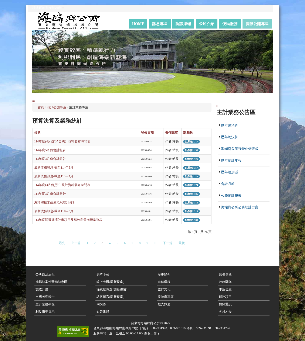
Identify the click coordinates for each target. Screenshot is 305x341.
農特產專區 (166, 296)
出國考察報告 (45, 296)
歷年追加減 (229, 172)
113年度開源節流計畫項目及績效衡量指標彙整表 (68, 220)
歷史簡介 (164, 274)
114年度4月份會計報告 (50, 159)
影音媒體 (102, 311)
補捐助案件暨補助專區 (51, 282)
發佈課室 (171, 132)
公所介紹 (206, 24)
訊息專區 (159, 24)
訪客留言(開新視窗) (110, 296)
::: (63, 8)
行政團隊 (225, 282)
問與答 (101, 304)
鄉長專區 (225, 274)
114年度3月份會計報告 (50, 193)
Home (138, 24)
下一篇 (168, 243)
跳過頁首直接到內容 (46, 8)
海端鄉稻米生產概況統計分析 (55, 202)
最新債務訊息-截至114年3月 (53, 211)
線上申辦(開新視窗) (110, 282)
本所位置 (225, 289)
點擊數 (188, 132)
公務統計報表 (231, 195)
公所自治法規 (45, 274)
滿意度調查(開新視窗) (111, 289)
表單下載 (102, 274)
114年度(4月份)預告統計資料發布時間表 (62, 141)
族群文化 (164, 289)
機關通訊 (225, 304)
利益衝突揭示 (45, 311)
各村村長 (225, 311)
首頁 (41, 107)
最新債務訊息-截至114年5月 (53, 167)
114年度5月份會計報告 (50, 150)
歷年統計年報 (231, 160)
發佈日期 (147, 132)
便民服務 (230, 24)
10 (155, 243)
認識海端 (183, 24)
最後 (182, 243)
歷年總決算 (229, 137)
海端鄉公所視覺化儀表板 (239, 149)
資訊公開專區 (257, 24)
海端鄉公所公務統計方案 (239, 207)
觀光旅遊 (164, 304)
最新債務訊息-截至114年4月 (53, 176)
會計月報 (228, 184)
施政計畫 (41, 289)
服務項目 (225, 296)
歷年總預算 (229, 125)
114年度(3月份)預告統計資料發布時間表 (62, 185)
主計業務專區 (45, 304)
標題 (37, 132)
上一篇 (76, 243)
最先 (62, 243)
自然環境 (164, 282)
